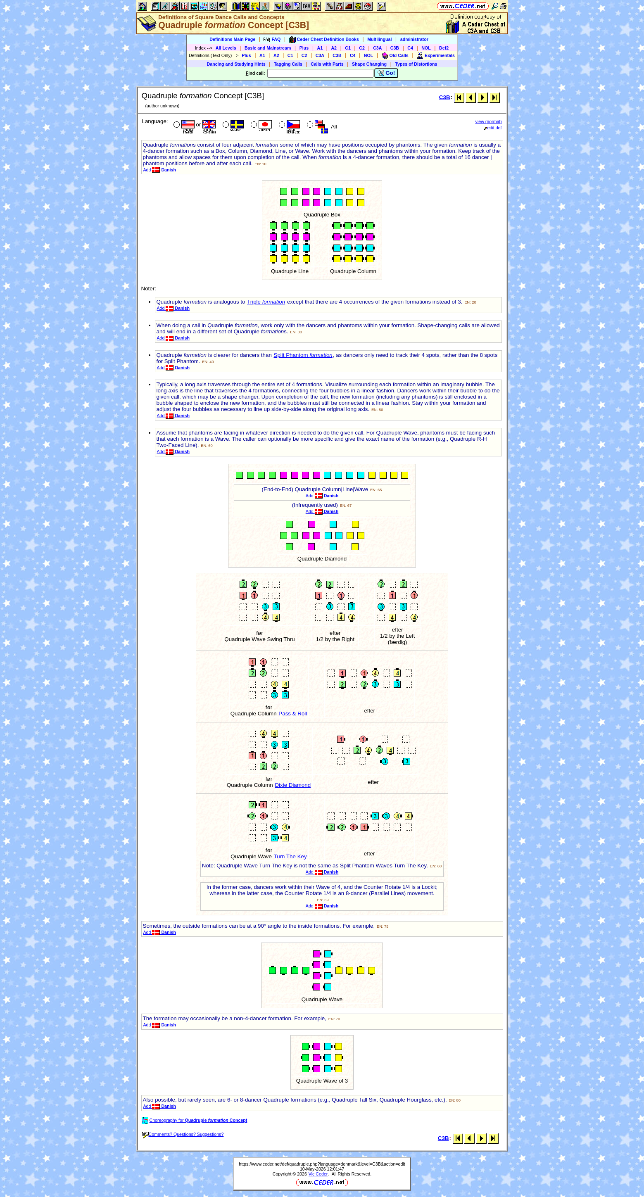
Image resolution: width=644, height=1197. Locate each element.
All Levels (226, 47)
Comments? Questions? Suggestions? (183, 1134)
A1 (320, 47)
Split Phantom (303, 355)
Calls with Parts (327, 64)
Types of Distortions (416, 64)
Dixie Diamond (293, 785)
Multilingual (379, 39)
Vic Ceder (318, 1173)
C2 (362, 47)
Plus (304, 47)
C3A (377, 47)
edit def (493, 127)
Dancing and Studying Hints (236, 64)
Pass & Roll (292, 713)
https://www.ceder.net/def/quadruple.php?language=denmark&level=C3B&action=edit (322, 1163)
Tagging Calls (288, 64)
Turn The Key (290, 856)
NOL (426, 47)
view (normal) (488, 121)
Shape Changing (369, 64)
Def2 (444, 47)
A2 (334, 47)
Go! (386, 73)
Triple (266, 302)
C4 (410, 47)
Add (159, 169)
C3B (394, 47)
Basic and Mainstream (268, 47)
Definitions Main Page (232, 39)
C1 (348, 47)
